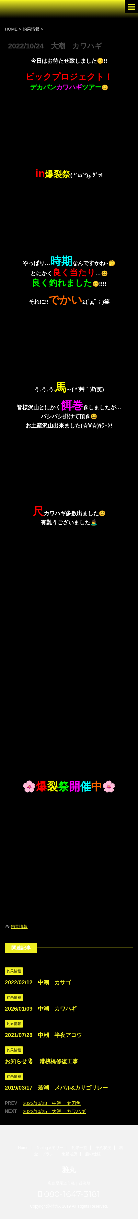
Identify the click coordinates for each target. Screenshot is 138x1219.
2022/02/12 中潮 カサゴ (38, 982)
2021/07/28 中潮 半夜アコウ (43, 1035)
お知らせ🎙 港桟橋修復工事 (41, 1061)
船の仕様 (93, 1154)
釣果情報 (19, 926)
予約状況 (103, 1148)
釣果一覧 (79, 1148)
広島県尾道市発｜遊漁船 (69, 1183)
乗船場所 (69, 1154)
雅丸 (69, 1170)
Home (23, 1148)
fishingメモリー (50, 1148)
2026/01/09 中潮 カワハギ (40, 1009)
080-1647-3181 (69, 1194)
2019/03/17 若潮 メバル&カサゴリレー (56, 1088)
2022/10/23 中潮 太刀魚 (52, 1103)
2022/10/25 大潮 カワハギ (54, 1111)
